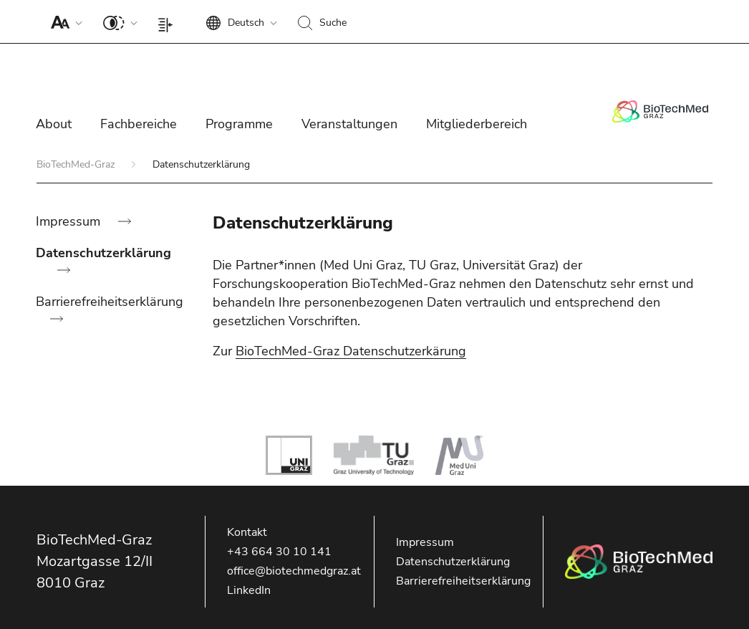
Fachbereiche (138, 124)
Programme (239, 124)
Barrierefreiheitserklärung (109, 301)
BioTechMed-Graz (77, 164)
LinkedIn (249, 590)
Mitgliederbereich (476, 124)
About (54, 124)
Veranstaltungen (349, 124)
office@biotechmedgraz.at (294, 571)
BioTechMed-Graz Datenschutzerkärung (351, 351)
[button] (63, 21)
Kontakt (247, 532)
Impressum (70, 221)
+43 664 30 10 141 (279, 552)
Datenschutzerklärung (103, 252)
